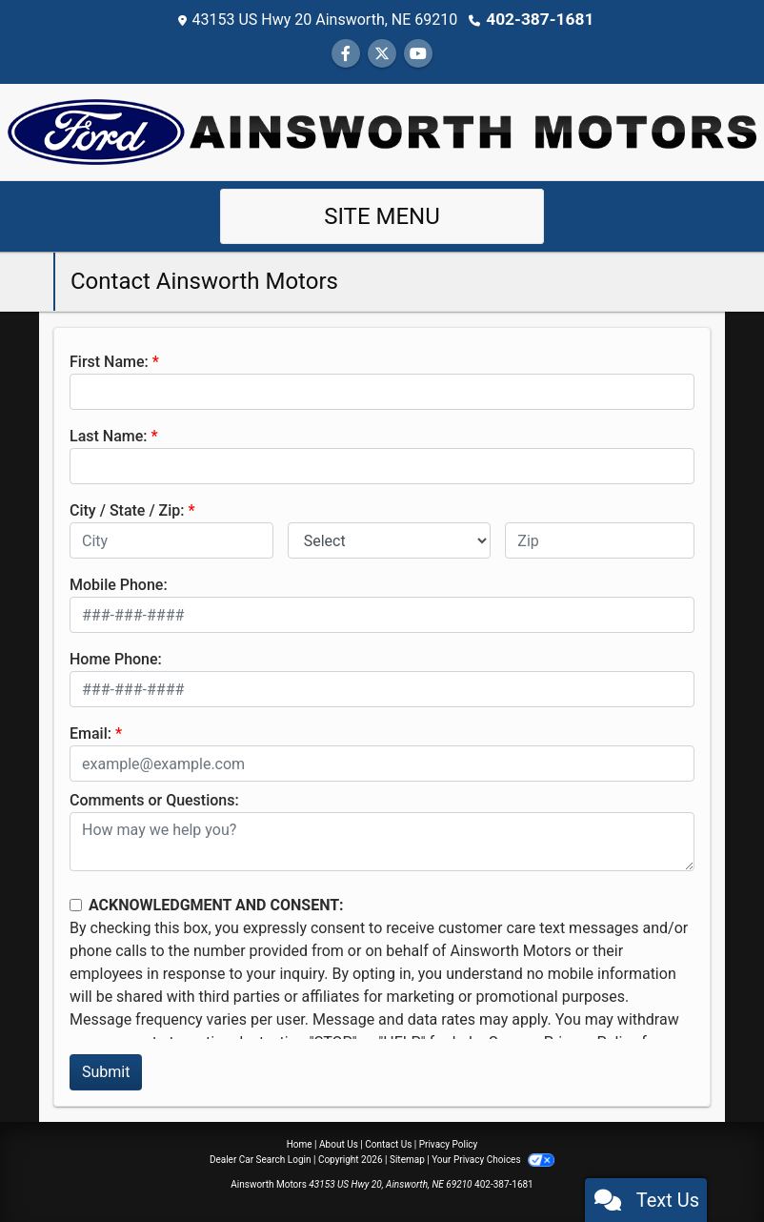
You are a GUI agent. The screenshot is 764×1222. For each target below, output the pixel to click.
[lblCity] (171, 539)
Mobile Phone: (119, 584)
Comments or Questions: (154, 799)
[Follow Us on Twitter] (382, 53)
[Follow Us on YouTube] (418, 53)
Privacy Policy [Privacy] (448, 1143)
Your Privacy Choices (493, 1158)
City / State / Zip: (127, 509)
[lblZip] (599, 539)
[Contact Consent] (76, 904)
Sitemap (407, 1158)
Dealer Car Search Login (261, 1158)
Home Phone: (116, 658)
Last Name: (109, 435)
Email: (90, 732)
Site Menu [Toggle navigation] (382, 215)
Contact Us (388, 1143)
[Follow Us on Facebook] (346, 53)
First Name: (109, 361)
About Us (338, 1143)
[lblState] (390, 539)
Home (299, 1143)
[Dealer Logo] (382, 130)
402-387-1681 (540, 19)
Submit (106, 1071)
